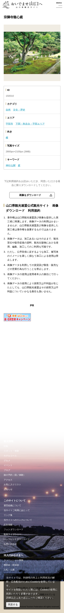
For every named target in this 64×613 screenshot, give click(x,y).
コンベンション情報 (13, 560)
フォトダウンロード (13, 529)
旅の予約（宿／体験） (14, 475)
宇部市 (9, 123)
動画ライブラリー (12, 534)
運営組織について (12, 505)
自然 (8, 109)
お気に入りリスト (12, 484)
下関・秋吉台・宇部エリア (30, 123)
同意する (13, 604)
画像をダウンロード (30, 195)
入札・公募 (9, 570)
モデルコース (10, 456)
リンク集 (8, 515)
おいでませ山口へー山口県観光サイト (21, 5)
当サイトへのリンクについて (18, 520)
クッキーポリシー (23, 597)
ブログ (7, 470)
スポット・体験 (11, 451)
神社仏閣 (10, 165)
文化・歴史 (19, 109)
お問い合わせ (10, 544)
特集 (6, 446)
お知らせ (8, 489)
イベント (8, 465)
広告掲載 (8, 525)
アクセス (8, 480)
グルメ (7, 460)
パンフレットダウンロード (17, 539)
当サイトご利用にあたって (17, 510)
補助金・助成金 (11, 565)
